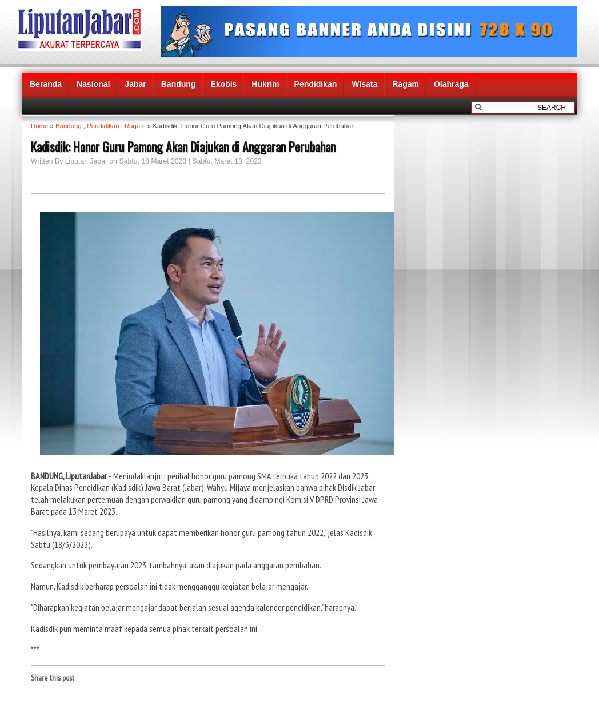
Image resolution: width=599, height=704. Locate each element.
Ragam (405, 84)
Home (39, 125)
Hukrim (265, 84)
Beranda (46, 84)
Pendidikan (315, 84)
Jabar (135, 84)
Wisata (364, 84)
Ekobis (223, 84)
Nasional (93, 84)
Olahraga (451, 84)
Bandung (178, 84)
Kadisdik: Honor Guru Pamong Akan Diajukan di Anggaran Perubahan (183, 146)
